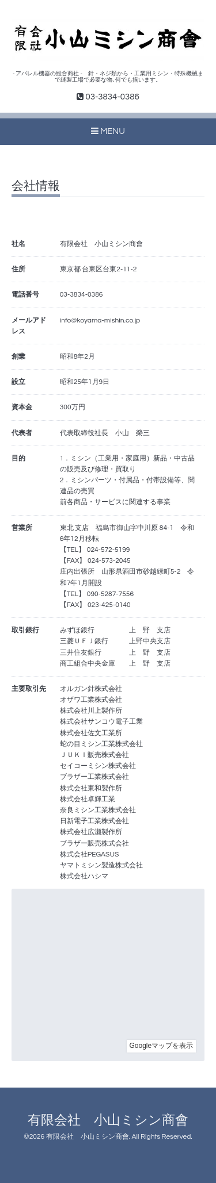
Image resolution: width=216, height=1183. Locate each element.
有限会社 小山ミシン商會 (108, 1120)
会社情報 (36, 186)
